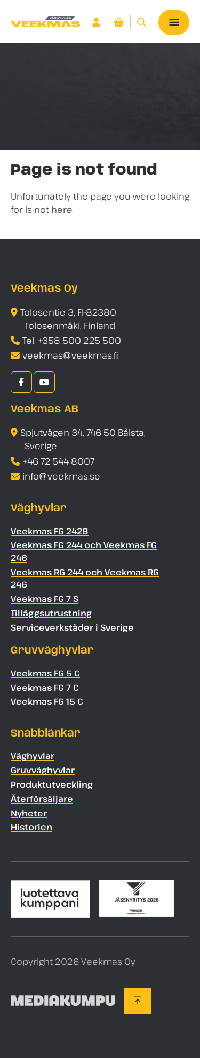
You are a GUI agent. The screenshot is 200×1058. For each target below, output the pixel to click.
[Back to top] (137, 1001)
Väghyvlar (32, 756)
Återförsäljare (42, 799)
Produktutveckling (52, 784)
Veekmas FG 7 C (45, 687)
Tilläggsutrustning (51, 613)
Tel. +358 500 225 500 (71, 340)
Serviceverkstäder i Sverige (72, 627)
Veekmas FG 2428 (50, 531)
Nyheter (29, 813)
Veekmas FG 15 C (47, 701)
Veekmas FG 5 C (45, 673)
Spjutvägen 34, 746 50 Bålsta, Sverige (83, 439)
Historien (31, 827)
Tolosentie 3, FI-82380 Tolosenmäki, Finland (68, 319)
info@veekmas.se (61, 476)
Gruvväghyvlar (43, 770)
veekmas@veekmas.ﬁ (70, 355)
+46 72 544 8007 (58, 461)
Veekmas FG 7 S (44, 599)
